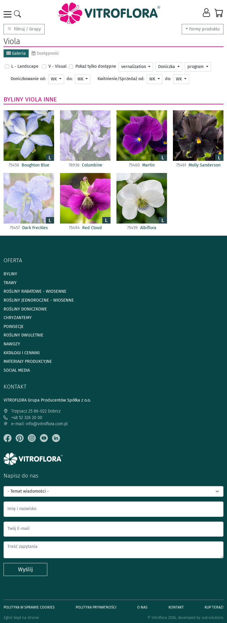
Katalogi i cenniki (22, 352)
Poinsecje (14, 326)
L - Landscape (24, 66)
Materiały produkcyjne (28, 361)
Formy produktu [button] (204, 29)
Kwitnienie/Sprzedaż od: (121, 78)
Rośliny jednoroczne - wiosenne (39, 300)
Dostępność (45, 53)
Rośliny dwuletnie (23, 335)
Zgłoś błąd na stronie (21, 617)
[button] (207, 13)
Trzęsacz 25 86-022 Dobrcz (32, 411)
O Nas (142, 607)
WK (54, 79)
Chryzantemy (18, 317)
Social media (17, 370)
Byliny (13, 99)
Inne (50, 99)
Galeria (16, 53)
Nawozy (12, 344)
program (196, 66)
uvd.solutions (212, 617)
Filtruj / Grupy (24, 29)
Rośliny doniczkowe (25, 309)
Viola (33, 99)
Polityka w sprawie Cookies (29, 607)
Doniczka (167, 66)
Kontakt (176, 607)
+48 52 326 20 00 (23, 417)
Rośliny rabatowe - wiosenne (35, 291)
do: (69, 78)
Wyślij (25, 569)
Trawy (10, 282)
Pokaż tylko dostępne (95, 66)
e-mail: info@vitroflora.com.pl (36, 423)
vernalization (134, 66)
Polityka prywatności (96, 607)
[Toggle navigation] (9, 14)
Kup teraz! (214, 607)
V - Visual (57, 66)
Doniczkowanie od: (28, 78)
